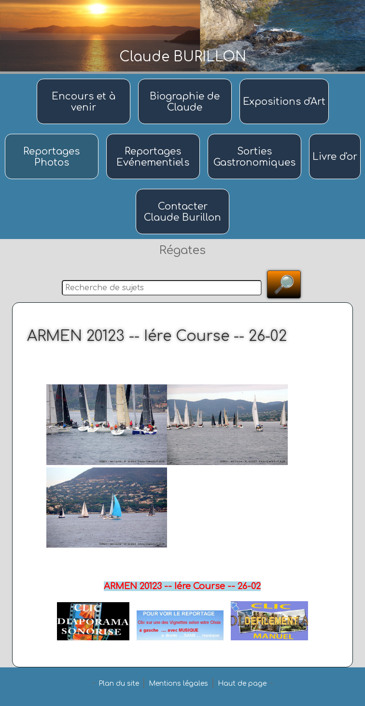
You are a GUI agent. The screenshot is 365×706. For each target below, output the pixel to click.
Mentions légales (178, 683)
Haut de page (242, 683)
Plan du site (118, 683)
